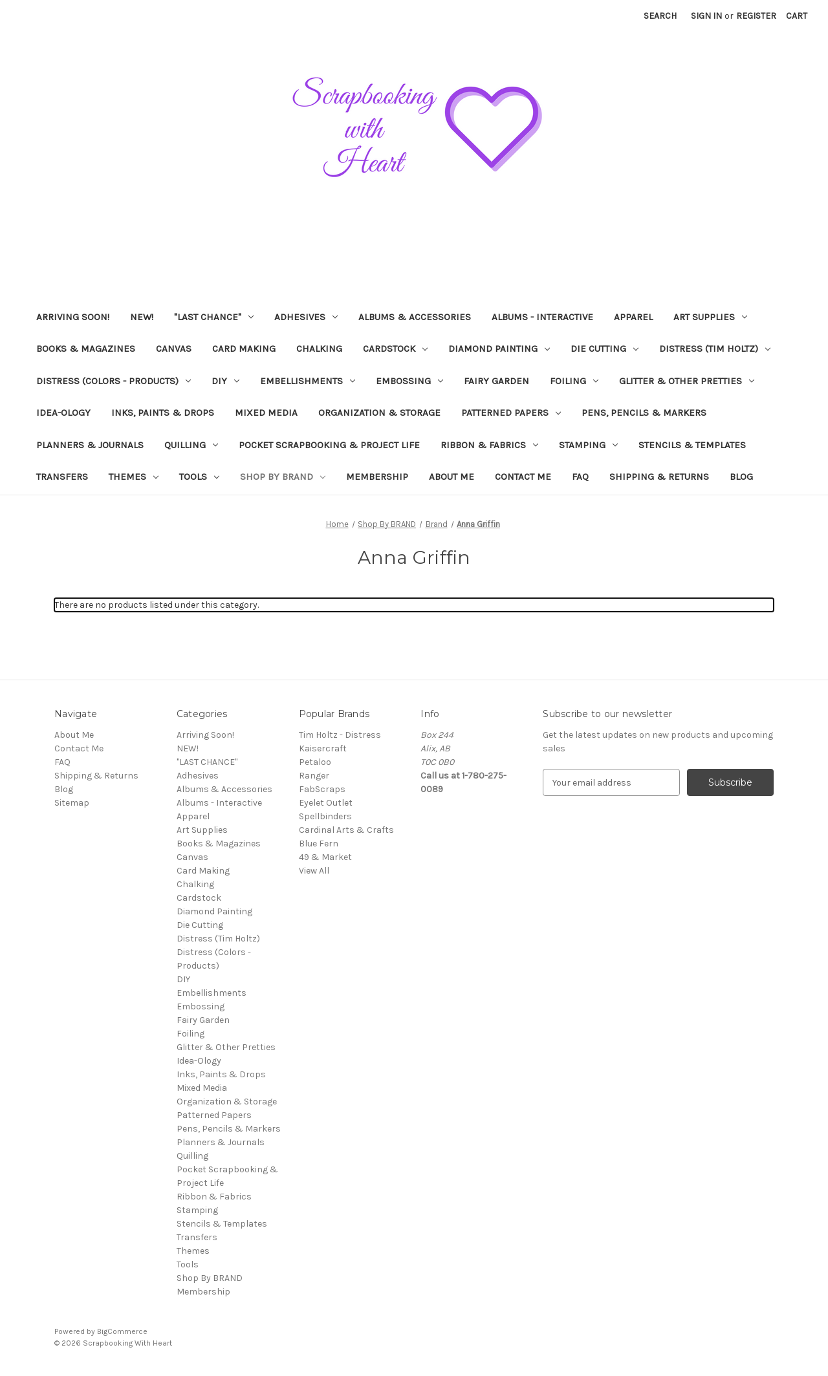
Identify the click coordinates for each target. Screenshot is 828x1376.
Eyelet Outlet (326, 802)
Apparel (633, 317)
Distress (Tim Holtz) (714, 348)
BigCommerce (122, 1331)
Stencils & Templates (692, 445)
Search (660, 15)
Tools (199, 476)
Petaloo (315, 762)
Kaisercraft (323, 748)
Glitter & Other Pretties (686, 381)
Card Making (244, 348)
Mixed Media (266, 412)
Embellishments (307, 381)
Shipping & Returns (659, 476)
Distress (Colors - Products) (113, 381)
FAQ (580, 476)
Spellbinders (325, 816)
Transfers (62, 476)
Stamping (588, 445)
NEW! (141, 317)
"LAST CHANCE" (214, 317)
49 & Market (325, 857)
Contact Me (523, 476)
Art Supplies (710, 317)
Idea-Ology (63, 412)
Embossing (409, 381)
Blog (741, 476)
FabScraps (322, 789)
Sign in (706, 15)
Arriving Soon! (72, 317)
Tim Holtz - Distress (340, 734)
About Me (451, 476)
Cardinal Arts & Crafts (346, 829)
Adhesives (306, 317)
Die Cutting (604, 348)
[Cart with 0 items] (796, 16)
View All (314, 870)
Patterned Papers (511, 412)
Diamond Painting (499, 348)
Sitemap (71, 802)
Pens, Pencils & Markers (644, 412)
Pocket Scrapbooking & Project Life (329, 445)
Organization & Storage (379, 412)
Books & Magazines (85, 348)
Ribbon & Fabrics (489, 445)
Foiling (574, 381)
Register (756, 15)
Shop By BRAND (282, 476)
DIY (225, 381)
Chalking (319, 348)
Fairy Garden (496, 381)
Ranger (314, 775)
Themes (133, 476)
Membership (377, 476)
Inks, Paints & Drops (162, 412)
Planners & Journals (90, 445)
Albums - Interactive (542, 317)
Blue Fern (318, 843)
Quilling (191, 445)
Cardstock (395, 348)
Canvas (173, 348)
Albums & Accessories (414, 317)
